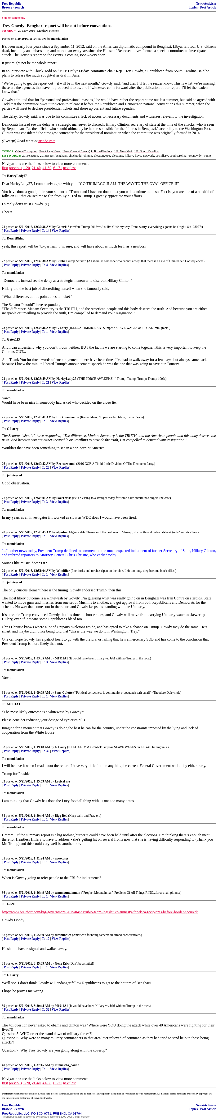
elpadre (61, 532)
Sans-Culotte (64, 692)
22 (3, 261)
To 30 (45, 751)
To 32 (45, 1009)
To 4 (45, 265)
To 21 (45, 382)
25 (3, 417)
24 (3, 378)
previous (15, 168)
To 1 (45, 331)
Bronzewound (66, 464)
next (66, 168)
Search (19, 7)
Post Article (208, 7)
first (5, 168)
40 (3, 1065)
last (73, 168)
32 (3, 747)
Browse (7, 7)
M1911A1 (61, 658)
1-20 (26, 168)
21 (3, 227)
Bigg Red (61, 815)
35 (3, 858)
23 (3, 328)
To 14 (45, 230)
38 (3, 963)
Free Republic (11, 3)
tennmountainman (67, 892)
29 (3, 571)
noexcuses (61, 858)
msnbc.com (46, 141)
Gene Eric (62, 963)
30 (3, 658)
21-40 (36, 168)
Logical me (62, 781)
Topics (193, 7)
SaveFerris (63, 498)
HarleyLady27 (66, 378)
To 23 (45, 467)
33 (3, 781)
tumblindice (63, 935)
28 (3, 532)
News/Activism (206, 3)
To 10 (45, 938)
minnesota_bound (67, 1065)
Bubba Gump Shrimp (71, 261)
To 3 (45, 502)
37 (3, 935)
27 (3, 498)
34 (3, 815)
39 (3, 1006)
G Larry (62, 328)
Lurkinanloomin (67, 417)
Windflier (63, 571)
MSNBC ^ (9, 30)
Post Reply (11, 230)
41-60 (47, 168)
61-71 (57, 168)
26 (3, 464)
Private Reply (30, 230)
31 (3, 692)
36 (3, 892)
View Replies (60, 230)
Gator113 (62, 227)
